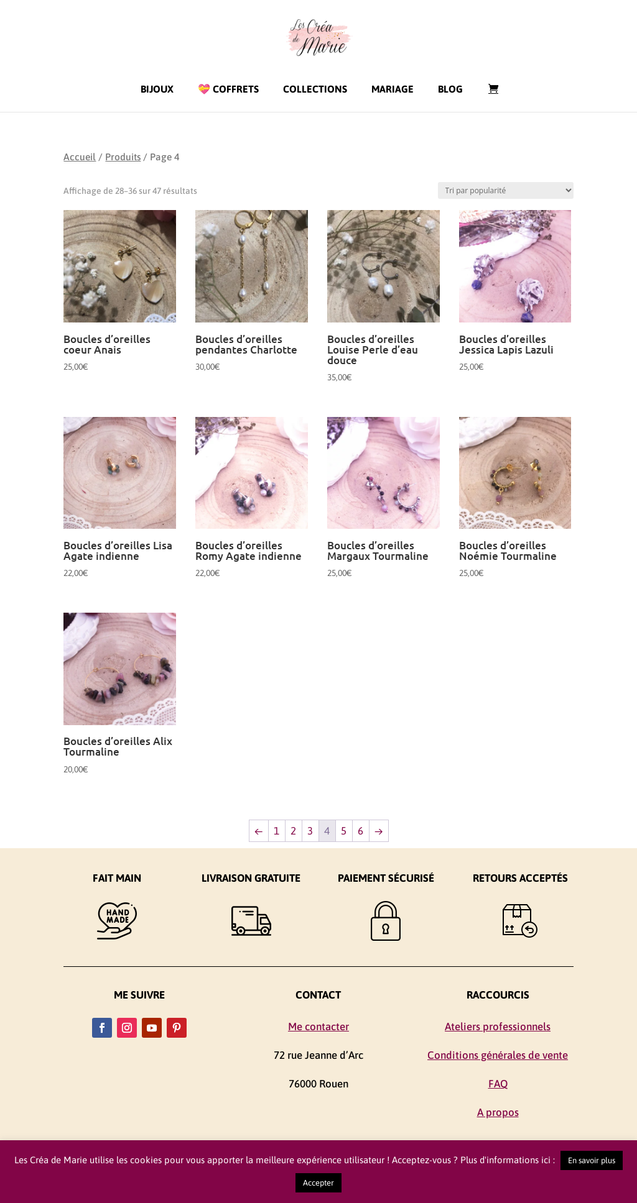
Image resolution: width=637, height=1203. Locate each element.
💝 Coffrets (228, 88)
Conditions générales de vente (497, 1055)
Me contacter (318, 1026)
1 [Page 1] (276, 831)
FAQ (498, 1083)
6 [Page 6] (360, 831)
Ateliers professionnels (498, 1026)
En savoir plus (591, 1160)
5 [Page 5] (343, 831)
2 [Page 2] (293, 831)
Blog (450, 88)
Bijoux (157, 88)
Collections (315, 88)
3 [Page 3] (310, 831)
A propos (498, 1112)
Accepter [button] (318, 1182)
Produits (123, 156)
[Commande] (506, 190)
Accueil (79, 156)
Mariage (392, 88)
